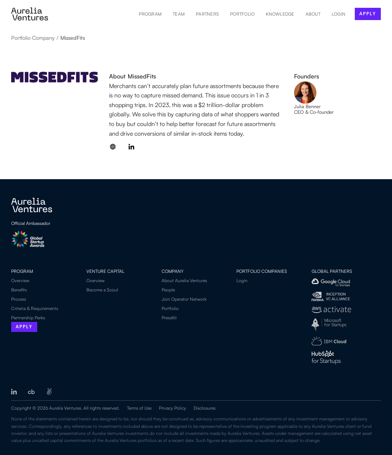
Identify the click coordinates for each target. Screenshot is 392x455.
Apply (24, 327)
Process (18, 299)
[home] (29, 13)
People (168, 290)
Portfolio (242, 14)
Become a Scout (102, 290)
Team (179, 14)
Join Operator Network (184, 299)
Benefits (19, 290)
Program (150, 14)
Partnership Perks (28, 317)
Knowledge (280, 14)
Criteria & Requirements (34, 308)
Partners (207, 14)
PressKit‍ (169, 317)
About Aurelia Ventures (184, 280)
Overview (20, 280)
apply (367, 14)
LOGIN (338, 14)
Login (242, 280)
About (313, 14)
